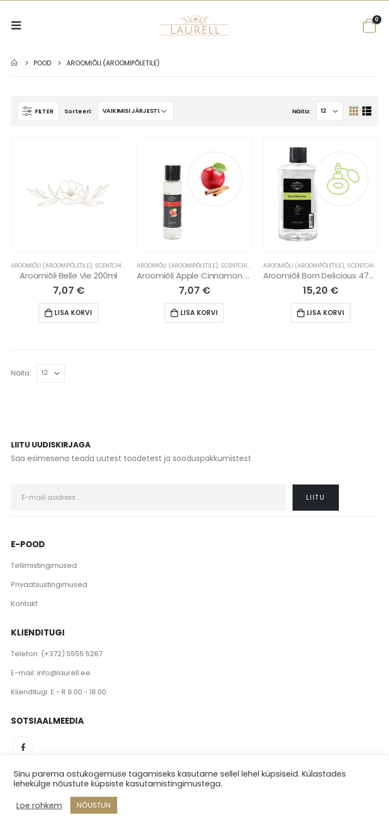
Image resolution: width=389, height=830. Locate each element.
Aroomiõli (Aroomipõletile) (51, 266)
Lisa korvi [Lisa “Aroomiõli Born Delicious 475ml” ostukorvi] (325, 312)
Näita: (301, 111)
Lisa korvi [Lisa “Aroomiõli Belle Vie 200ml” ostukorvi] (73, 312)
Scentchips (112, 266)
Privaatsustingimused (49, 584)
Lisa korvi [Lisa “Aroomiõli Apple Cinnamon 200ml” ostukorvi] (199, 312)
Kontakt (24, 603)
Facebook (23, 747)
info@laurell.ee (63, 673)
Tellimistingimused (44, 565)
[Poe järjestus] (136, 111)
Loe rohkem (39, 805)
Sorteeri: (78, 111)
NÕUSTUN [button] (94, 805)
